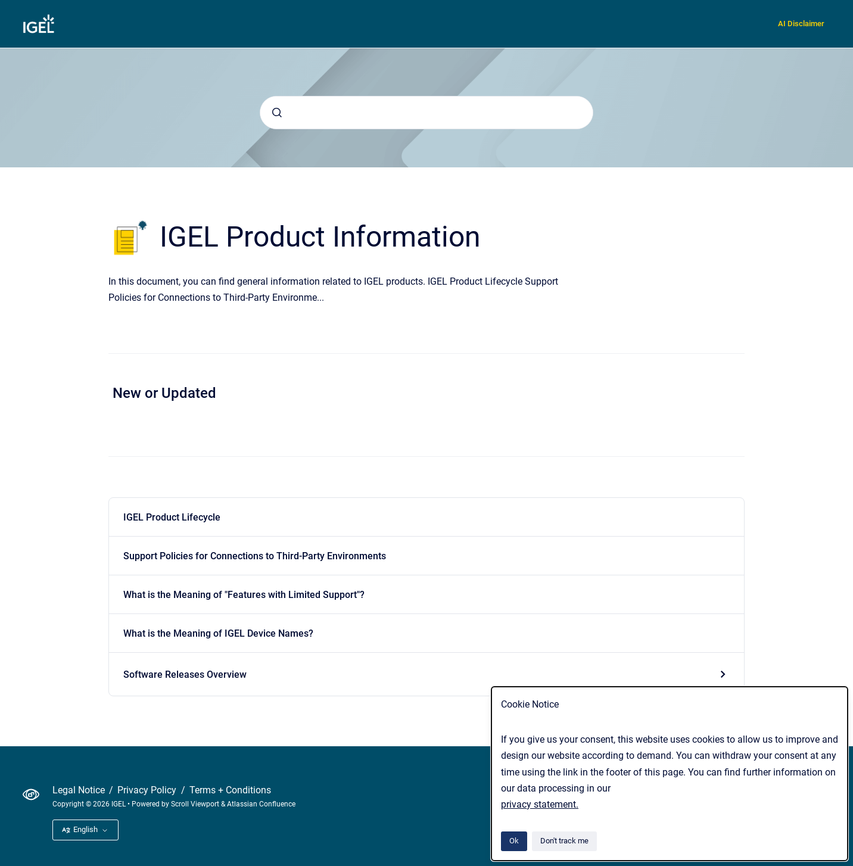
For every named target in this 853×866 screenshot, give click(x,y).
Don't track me (564, 840)
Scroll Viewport (196, 804)
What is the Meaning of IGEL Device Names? (218, 633)
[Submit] (277, 112)
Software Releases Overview (185, 674)
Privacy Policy (148, 790)
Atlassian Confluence (261, 804)
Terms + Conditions (230, 790)
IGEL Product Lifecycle (171, 517)
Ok (514, 840)
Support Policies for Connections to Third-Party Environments (254, 556)
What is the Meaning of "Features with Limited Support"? (244, 594)
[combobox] (426, 112)
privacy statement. (539, 804)
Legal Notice (79, 790)
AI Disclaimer (801, 23)
